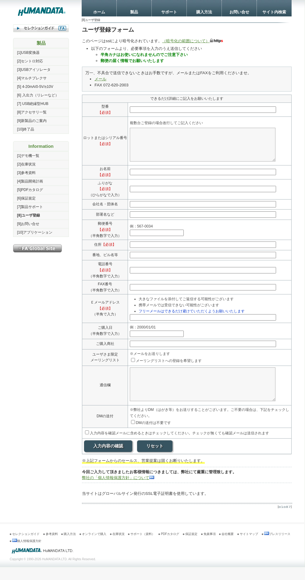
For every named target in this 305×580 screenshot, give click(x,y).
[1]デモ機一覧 (28, 156)
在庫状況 (118, 546)
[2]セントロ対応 (30, 61)
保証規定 (191, 546)
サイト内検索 (274, 12)
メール (100, 79)
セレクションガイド (26, 546)
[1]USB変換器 (28, 52)
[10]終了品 (25, 129)
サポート (169, 12)
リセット (154, 458)
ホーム (99, 12)
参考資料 (52, 546)
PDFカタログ (170, 546)
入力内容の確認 (108, 458)
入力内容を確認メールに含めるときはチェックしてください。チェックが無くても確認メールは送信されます (177, 446)
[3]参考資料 (26, 173)
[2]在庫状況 (26, 164)
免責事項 (210, 546)
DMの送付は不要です (151, 435)
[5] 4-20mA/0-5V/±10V (35, 87)
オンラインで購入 (94, 546)
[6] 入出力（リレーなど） (38, 95)
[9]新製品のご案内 (32, 121)
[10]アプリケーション (34, 232)
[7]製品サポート (30, 207)
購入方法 (204, 12)
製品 (134, 12)
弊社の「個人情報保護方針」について (118, 490)
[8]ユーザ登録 (28, 215)
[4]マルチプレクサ (32, 78)
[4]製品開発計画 (30, 181)
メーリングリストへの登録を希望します (169, 367)
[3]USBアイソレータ (34, 70)
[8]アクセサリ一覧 (32, 112)
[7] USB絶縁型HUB (32, 104)
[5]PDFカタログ (30, 190)
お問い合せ (239, 12)
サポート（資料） (142, 546)
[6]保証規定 (26, 198)
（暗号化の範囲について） (186, 41)
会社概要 (228, 546)
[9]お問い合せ (28, 224)
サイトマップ (249, 546)
